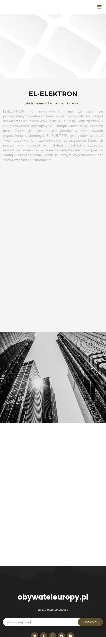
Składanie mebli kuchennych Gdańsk (53, 103)
